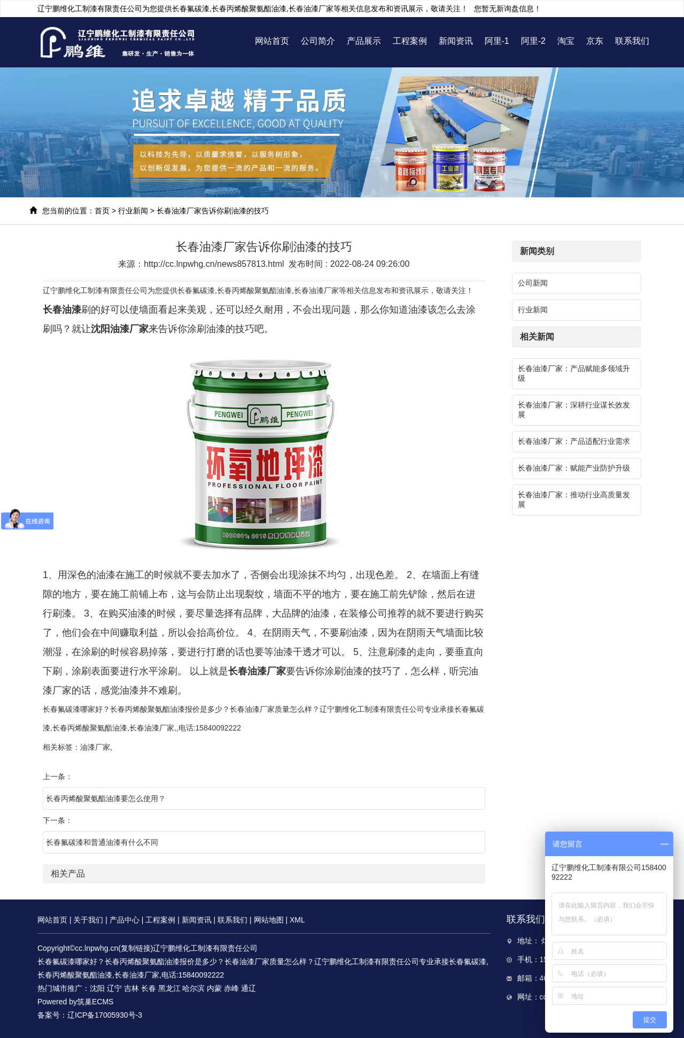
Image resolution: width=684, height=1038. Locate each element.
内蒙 (214, 988)
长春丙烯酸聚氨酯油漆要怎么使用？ (106, 798)
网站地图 (269, 920)
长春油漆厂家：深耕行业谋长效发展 (574, 410)
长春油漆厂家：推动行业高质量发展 (574, 499)
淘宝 (565, 40)
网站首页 (272, 40)
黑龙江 (169, 988)
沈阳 (97, 988)
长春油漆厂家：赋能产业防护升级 (574, 468)
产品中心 (124, 920)
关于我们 (88, 920)
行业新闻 (133, 210)
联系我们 (632, 40)
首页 (102, 210)
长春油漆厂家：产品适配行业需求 (574, 441)
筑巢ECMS (95, 1001)
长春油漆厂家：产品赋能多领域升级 (574, 373)
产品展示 (364, 40)
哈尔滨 (193, 988)
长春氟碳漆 (190, 8)
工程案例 (410, 40)
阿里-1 (497, 40)
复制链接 (136, 948)
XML (297, 920)
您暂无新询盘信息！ (507, 8)
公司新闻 (533, 283)
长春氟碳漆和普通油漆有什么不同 (102, 842)
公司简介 (318, 40)
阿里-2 (533, 40)
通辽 (248, 988)
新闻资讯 (456, 40)
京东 (594, 40)
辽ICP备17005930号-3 (104, 1015)
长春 (148, 988)
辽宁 (114, 988)
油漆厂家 (95, 747)
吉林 (131, 988)
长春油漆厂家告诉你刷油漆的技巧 (213, 210)
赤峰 (231, 988)
